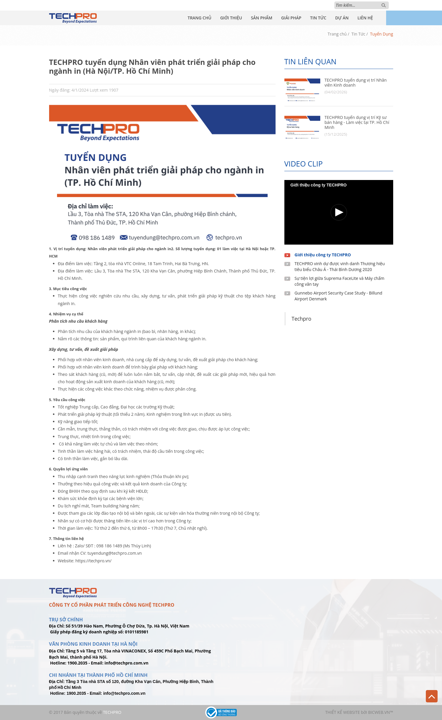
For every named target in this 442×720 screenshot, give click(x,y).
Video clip (303, 164)
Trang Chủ (199, 18)
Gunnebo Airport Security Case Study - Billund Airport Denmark (338, 296)
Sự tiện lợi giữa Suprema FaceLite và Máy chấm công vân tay (339, 281)
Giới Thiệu (231, 18)
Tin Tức (318, 18)
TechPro (112, 712)
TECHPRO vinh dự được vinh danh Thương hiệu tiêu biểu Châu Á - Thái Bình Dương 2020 (340, 266)
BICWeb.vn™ (380, 712)
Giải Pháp (291, 18)
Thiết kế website (342, 712)
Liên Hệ (365, 18)
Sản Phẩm (261, 18)
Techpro (301, 318)
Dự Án (342, 18)
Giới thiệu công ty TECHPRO (323, 255)
